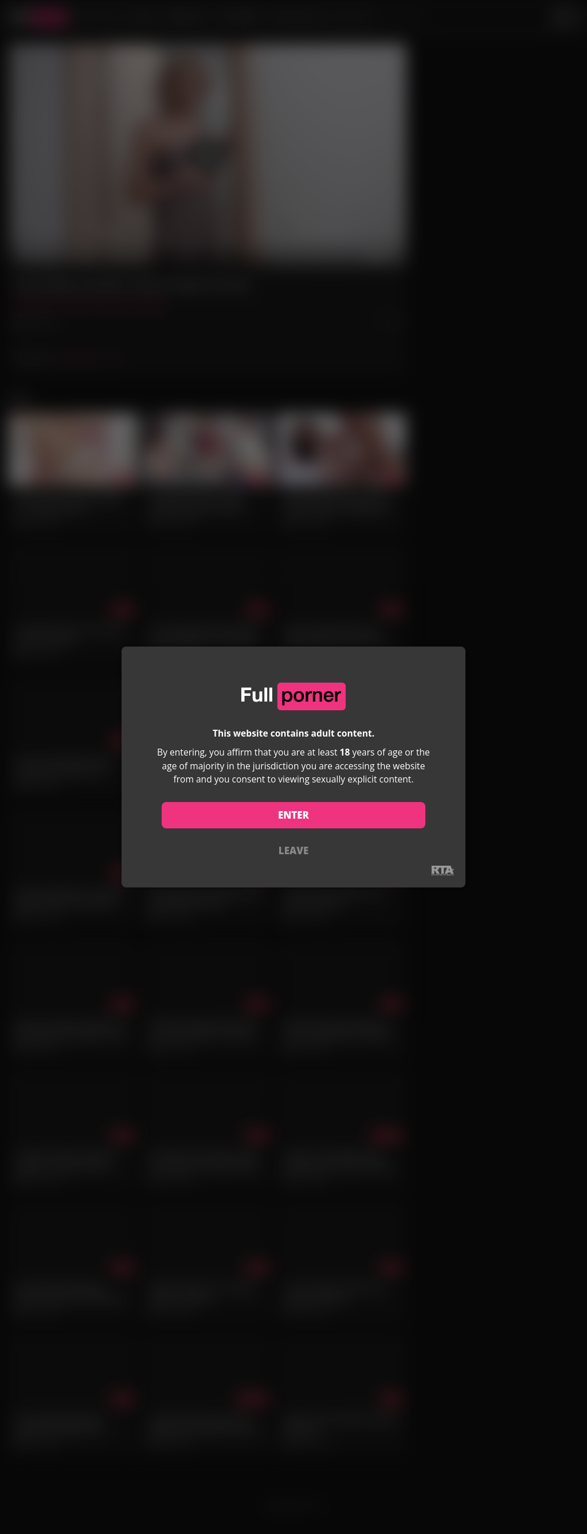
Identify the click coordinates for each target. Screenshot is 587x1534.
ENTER (293, 814)
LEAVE (293, 850)
